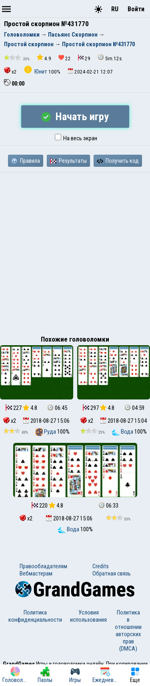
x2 (10, 71)
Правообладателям (43, 566)
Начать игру (75, 116)
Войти (136, 9)
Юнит (36, 71)
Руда (46, 431)
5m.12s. (110, 57)
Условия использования (88, 616)
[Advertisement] (75, 251)
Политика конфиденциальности (35, 616)
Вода (123, 431)
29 (84, 58)
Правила (25, 160)
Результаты (68, 160)
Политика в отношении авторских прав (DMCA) (128, 630)
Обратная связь (111, 573)
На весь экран (76, 138)
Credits (100, 566)
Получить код (118, 160)
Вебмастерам (36, 573)
